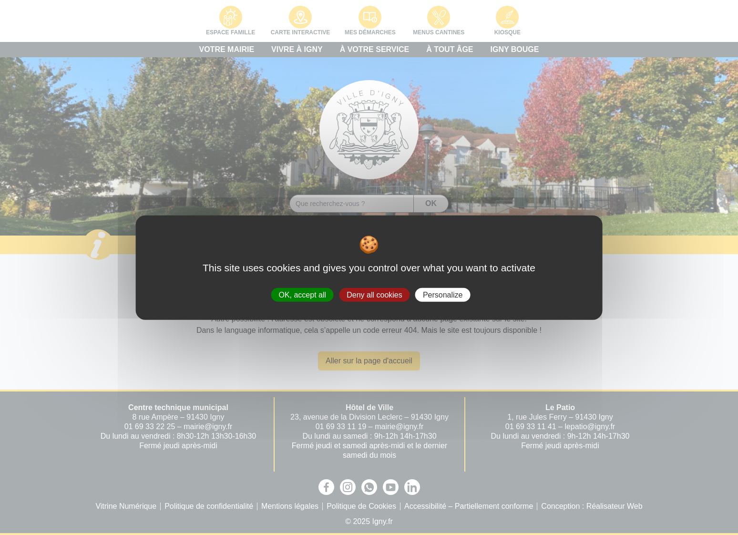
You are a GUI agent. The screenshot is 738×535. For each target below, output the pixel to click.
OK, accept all (302, 294)
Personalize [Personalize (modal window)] (443, 294)
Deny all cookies (374, 294)
